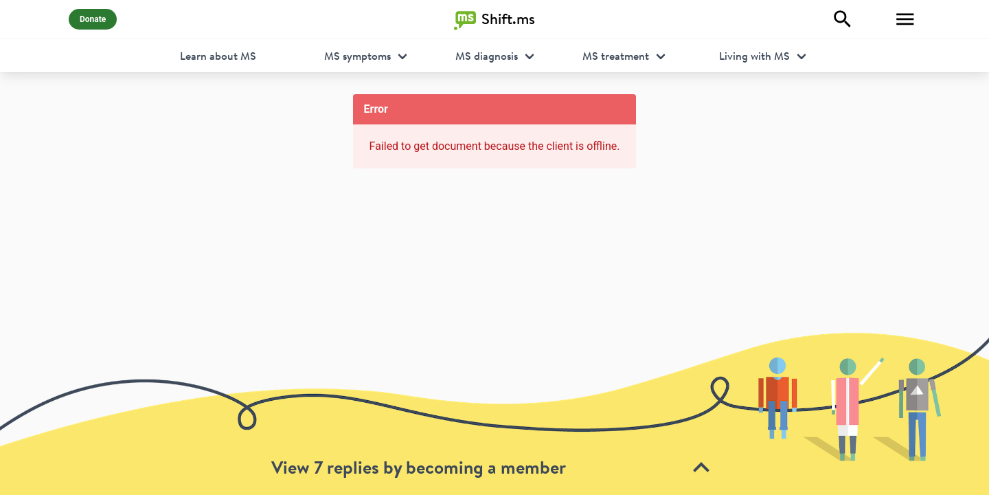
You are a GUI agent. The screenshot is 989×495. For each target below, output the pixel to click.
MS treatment (615, 55)
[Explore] (842, 19)
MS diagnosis (486, 55)
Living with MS (754, 55)
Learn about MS (218, 55)
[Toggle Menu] (905, 19)
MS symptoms (357, 55)
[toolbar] (494, 413)
